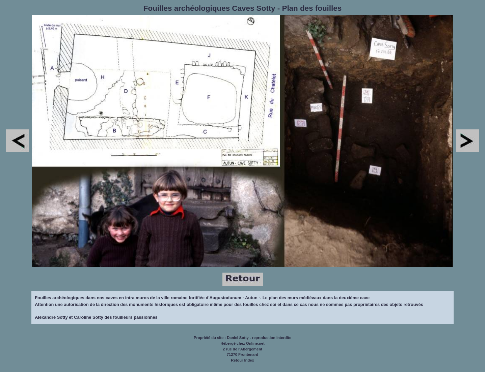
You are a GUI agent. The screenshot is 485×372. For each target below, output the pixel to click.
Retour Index (242, 360)
